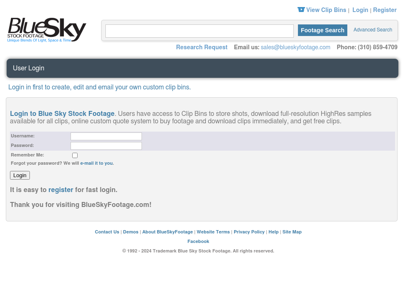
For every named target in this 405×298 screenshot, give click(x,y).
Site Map (292, 232)
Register (385, 10)
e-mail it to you (96, 163)
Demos (131, 232)
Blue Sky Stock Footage (44, 29)
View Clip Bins (326, 10)
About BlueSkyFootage (167, 232)
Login (360, 10)
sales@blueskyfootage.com (295, 47)
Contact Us (107, 232)
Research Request (201, 47)
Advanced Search (373, 29)
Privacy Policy (249, 232)
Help (273, 232)
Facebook (198, 241)
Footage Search (322, 30)
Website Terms (213, 232)
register (61, 190)
